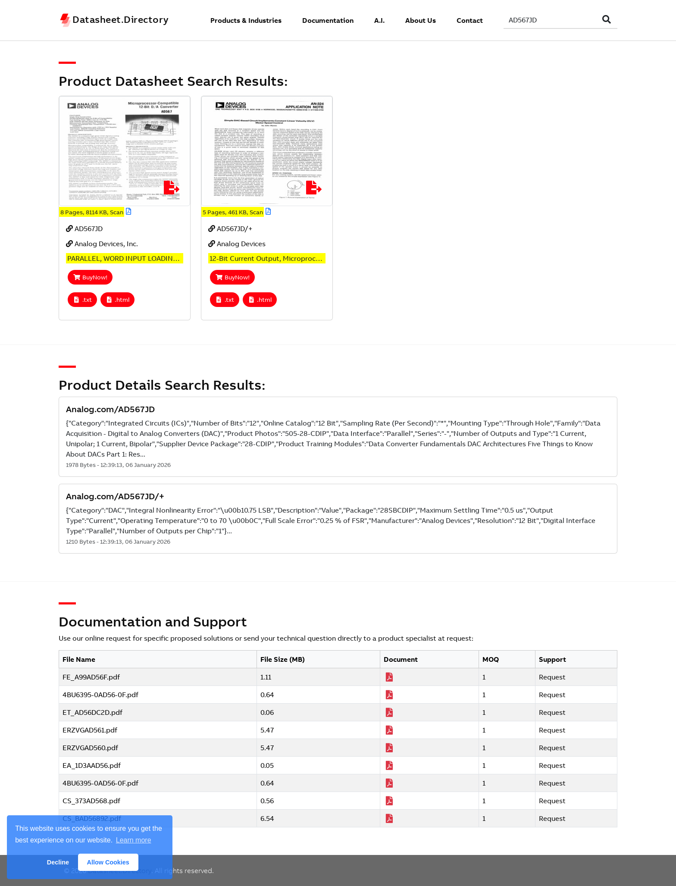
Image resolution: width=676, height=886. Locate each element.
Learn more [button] (133, 840)
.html (118, 300)
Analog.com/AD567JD (110, 409)
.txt (82, 300)
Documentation (328, 20)
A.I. (379, 20)
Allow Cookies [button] (108, 862)
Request (552, 677)
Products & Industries (246, 20)
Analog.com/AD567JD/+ (115, 496)
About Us (420, 20)
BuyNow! (90, 277)
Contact (470, 20)
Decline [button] (58, 862)
